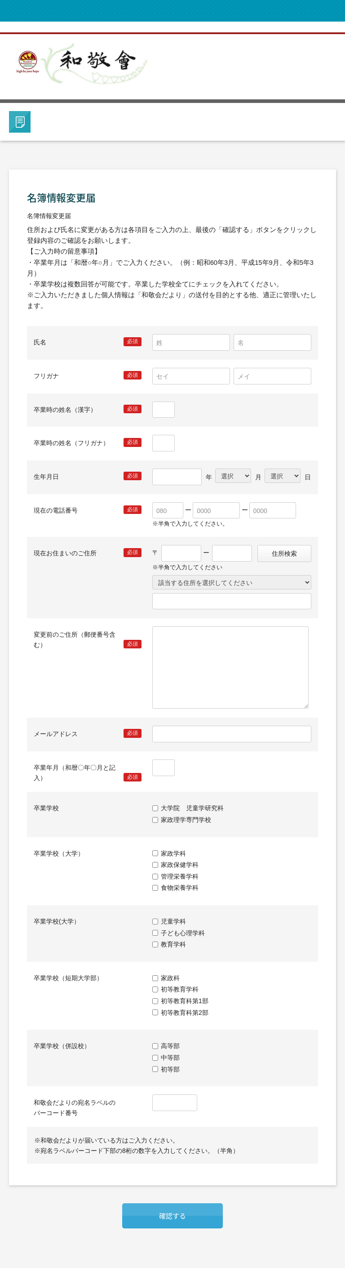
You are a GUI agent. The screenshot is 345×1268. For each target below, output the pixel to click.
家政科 (170, 978)
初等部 (170, 1068)
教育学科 (173, 944)
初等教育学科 (180, 989)
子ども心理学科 (183, 933)
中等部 (170, 1057)
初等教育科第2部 (184, 1012)
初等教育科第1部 (184, 1001)
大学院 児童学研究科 (192, 808)
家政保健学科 (180, 864)
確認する (172, 1216)
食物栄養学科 (180, 887)
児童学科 (173, 921)
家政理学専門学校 (186, 819)
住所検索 (284, 553)
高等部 (170, 1045)
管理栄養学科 (180, 876)
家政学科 (173, 853)
